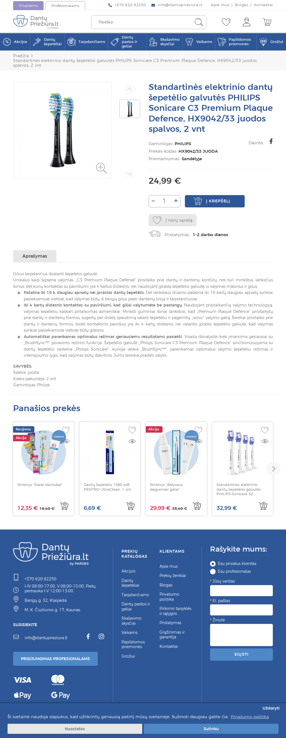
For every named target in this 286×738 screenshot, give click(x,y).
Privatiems (28, 6)
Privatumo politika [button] (250, 716)
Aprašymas (34, 255)
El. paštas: (222, 600)
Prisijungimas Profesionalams (55, 658)
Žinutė (219, 620)
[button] (273, 469)
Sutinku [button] (211, 729)
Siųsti (241, 654)
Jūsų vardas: (224, 581)
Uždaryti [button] (271, 708)
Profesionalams (65, 6)
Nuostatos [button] (75, 729)
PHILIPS (181, 143)
